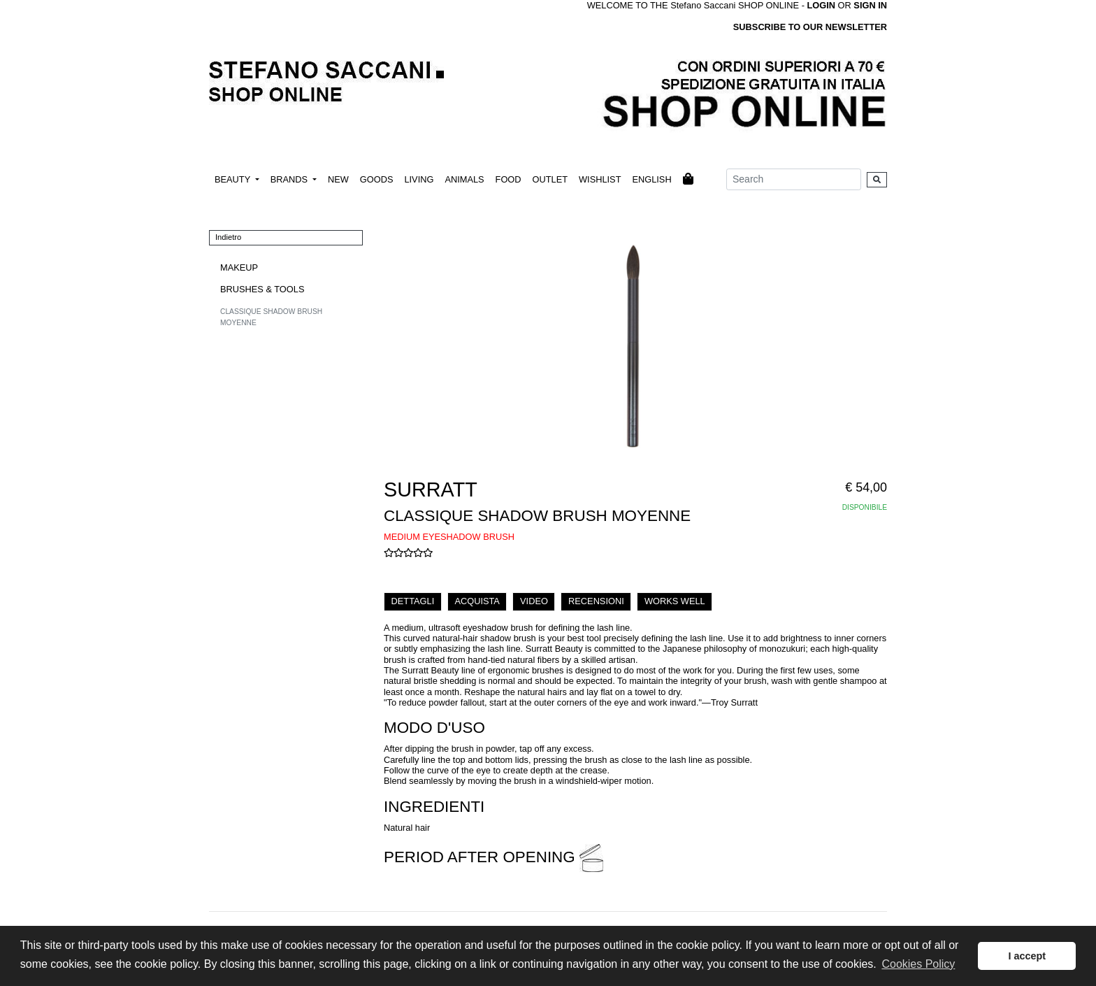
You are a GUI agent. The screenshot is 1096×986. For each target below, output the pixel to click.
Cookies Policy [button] (918, 964)
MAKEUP (239, 267)
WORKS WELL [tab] (674, 601)
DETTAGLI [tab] (413, 601)
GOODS (377, 179)
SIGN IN (870, 5)
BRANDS (290, 179)
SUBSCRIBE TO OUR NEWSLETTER (810, 27)
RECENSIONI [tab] (596, 601)
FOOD (508, 179)
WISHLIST (600, 179)
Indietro (228, 237)
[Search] (793, 179)
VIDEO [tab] (534, 601)
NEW (338, 179)
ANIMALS (464, 179)
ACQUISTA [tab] (476, 601)
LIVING (418, 179)
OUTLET (550, 179)
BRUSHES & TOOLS (262, 289)
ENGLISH (651, 179)
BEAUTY (234, 179)
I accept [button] (1027, 956)
